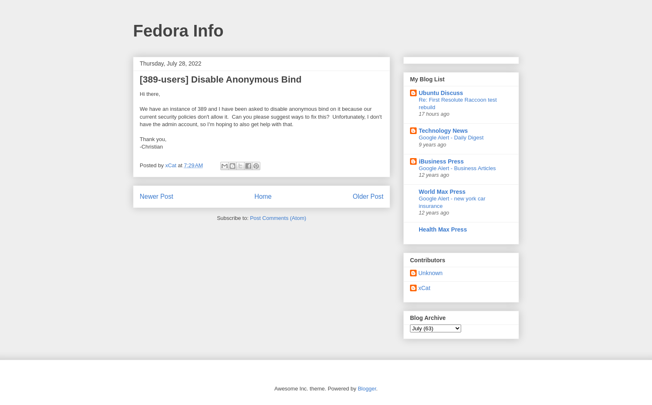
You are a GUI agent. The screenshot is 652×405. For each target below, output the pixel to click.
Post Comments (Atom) (278, 218)
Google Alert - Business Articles (457, 168)
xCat (424, 288)
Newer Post (156, 196)
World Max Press (442, 191)
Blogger (367, 388)
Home (263, 196)
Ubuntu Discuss (441, 93)
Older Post (368, 196)
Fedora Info (178, 31)
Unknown (430, 273)
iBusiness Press (441, 161)
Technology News (443, 130)
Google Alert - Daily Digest (451, 137)
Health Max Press (443, 229)
